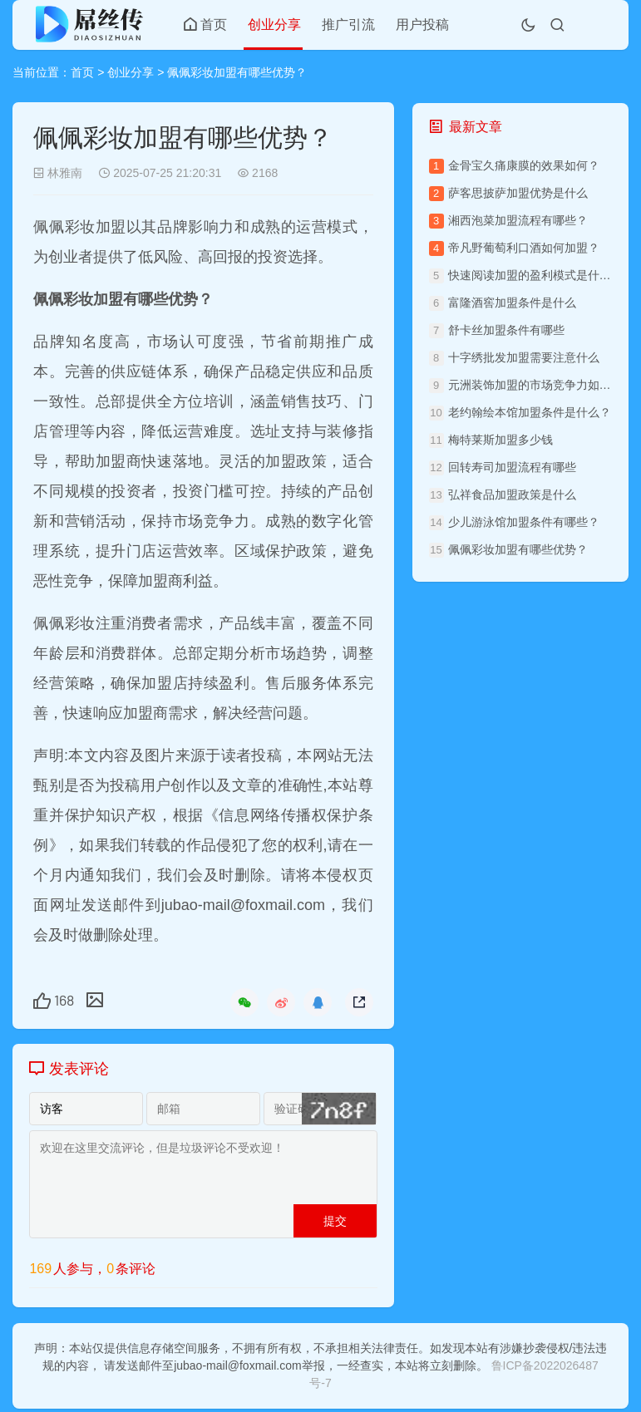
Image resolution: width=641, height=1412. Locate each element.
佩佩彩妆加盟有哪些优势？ (237, 72)
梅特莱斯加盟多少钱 (500, 439)
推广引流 (348, 24)
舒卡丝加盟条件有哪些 (506, 330)
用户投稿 (422, 24)
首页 (205, 24)
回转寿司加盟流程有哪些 (512, 467)
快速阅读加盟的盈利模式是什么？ (535, 275)
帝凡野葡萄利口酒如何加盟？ (523, 247)
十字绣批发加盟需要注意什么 (523, 357)
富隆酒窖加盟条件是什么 (512, 302)
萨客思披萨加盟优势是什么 (518, 192)
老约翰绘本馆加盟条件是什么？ (529, 412)
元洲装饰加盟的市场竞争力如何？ (535, 384)
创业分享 (274, 24)
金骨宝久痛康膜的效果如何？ (523, 165)
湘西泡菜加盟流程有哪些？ (518, 220)
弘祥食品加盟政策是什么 (512, 494)
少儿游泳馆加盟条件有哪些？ (523, 522)
